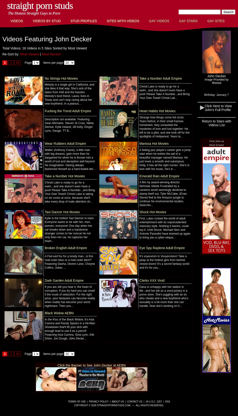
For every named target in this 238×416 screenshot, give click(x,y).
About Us (118, 401)
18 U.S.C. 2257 (154, 401)
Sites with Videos (123, 21)
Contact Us (134, 401)
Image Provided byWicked (216, 81)
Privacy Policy (99, 401)
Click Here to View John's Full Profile (218, 108)
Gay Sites (216, 21)
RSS (167, 401)
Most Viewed (29, 54)
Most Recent (51, 54)
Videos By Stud (47, 21)
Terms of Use (77, 401)
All (17, 62)
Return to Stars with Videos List (216, 123)
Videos (16, 21)
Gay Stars (188, 21)
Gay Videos (159, 21)
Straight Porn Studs (40, 5)
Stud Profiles (83, 21)
